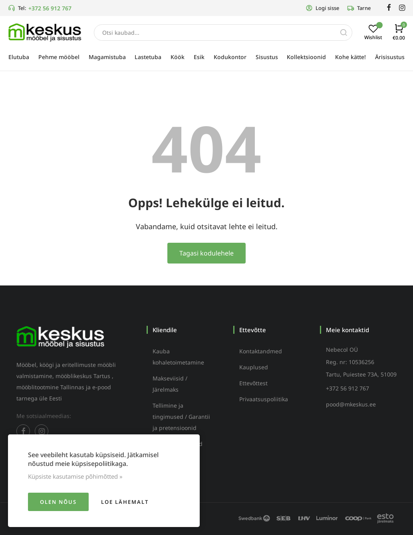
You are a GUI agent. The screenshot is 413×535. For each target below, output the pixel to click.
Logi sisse (322, 8)
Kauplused (253, 367)
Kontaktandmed (260, 351)
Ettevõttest (253, 383)
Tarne (359, 8)
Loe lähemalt (125, 501)
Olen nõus (58, 501)
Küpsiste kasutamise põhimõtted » (75, 476)
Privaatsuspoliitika (263, 399)
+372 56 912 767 (49, 8)
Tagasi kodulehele (206, 253)
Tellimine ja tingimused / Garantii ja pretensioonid (181, 417)
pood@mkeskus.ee (351, 404)
